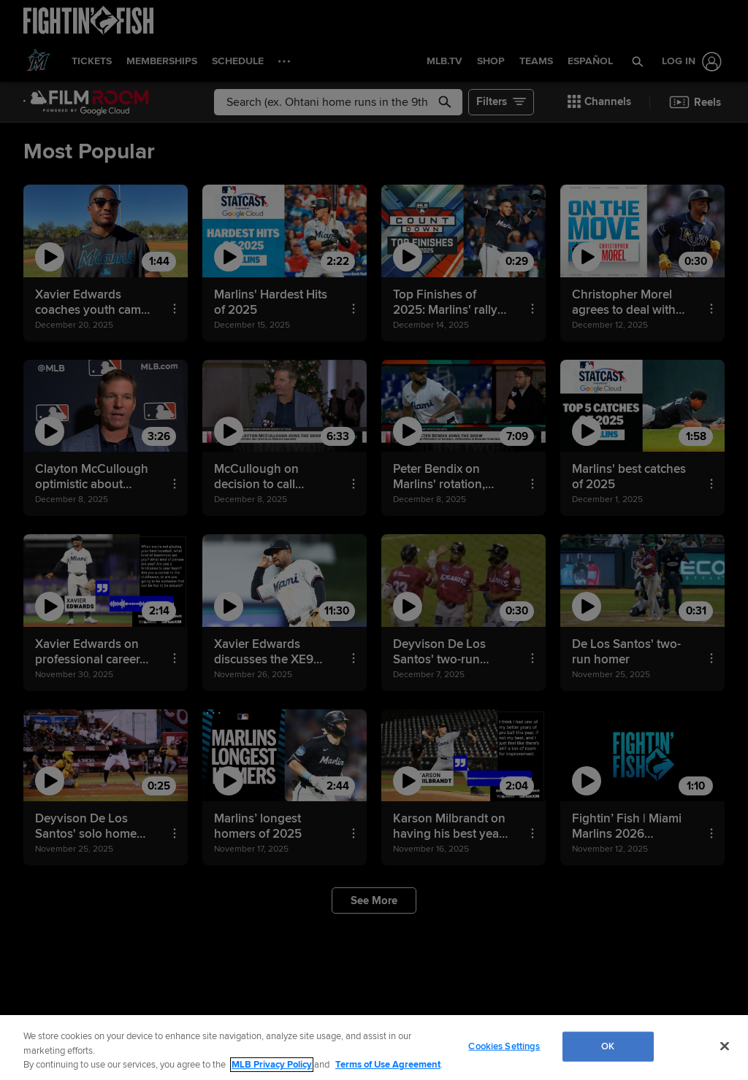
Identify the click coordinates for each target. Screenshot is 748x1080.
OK (607, 1046)
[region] (374, 1047)
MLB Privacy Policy (272, 1065)
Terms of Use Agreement (387, 1065)
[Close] (725, 1046)
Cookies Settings (504, 1046)
